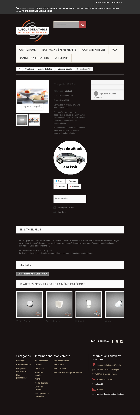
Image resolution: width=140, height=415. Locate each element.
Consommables (93, 49)
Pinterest (74, 186)
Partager (71, 181)
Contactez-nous (102, 2)
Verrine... (109, 321)
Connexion (117, 2)
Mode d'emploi (41, 383)
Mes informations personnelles (68, 372)
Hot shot (79, 321)
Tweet (59, 181)
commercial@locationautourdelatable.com (110, 394)
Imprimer (62, 212)
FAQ (114, 49)
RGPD (38, 379)
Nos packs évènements (59, 49)
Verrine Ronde (23, 321)
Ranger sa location (34, 58)
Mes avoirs (59, 365)
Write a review (61, 198)
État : (55, 95)
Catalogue (27, 49)
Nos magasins (41, 361)
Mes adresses (60, 368)
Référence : (58, 91)
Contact (38, 365)
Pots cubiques (53, 321)
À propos (61, 58)
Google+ (60, 186)
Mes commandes (61, 361)
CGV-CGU (39, 368)
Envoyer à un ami (66, 208)
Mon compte (62, 356)
